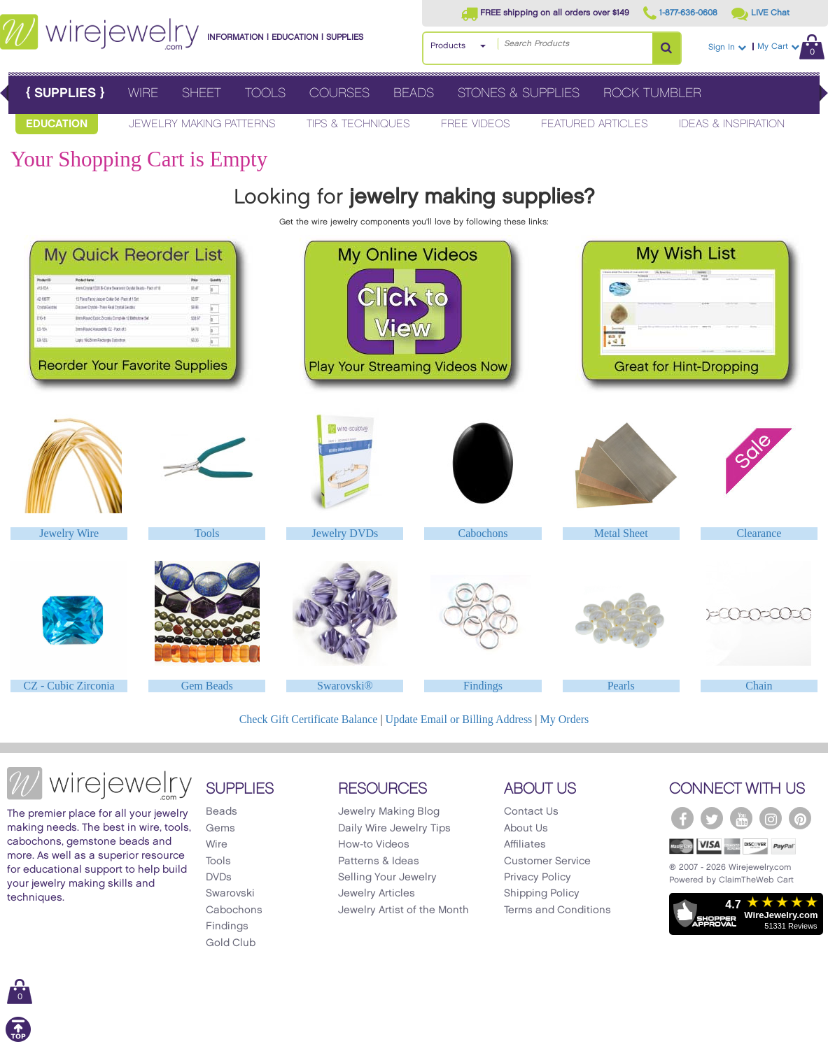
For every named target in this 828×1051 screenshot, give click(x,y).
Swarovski (230, 894)
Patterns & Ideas (378, 861)
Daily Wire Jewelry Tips (394, 829)
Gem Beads (207, 686)
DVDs (219, 877)
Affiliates (525, 845)
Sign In (727, 47)
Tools (265, 93)
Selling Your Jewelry (387, 877)
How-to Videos (373, 845)
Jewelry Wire (69, 533)
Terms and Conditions (557, 910)
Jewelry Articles (376, 894)
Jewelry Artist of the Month (403, 910)
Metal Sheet (621, 533)
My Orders (564, 719)
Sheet (201, 93)
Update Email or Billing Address (459, 719)
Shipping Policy (542, 894)
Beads (413, 93)
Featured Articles (594, 124)
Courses (339, 93)
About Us (526, 829)
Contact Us (531, 812)
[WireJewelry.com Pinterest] (800, 818)
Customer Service (547, 861)
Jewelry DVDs (345, 533)
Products (447, 46)
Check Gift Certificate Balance (308, 719)
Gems (220, 829)
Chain (758, 686)
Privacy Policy (537, 877)
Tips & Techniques (358, 124)
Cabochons (482, 533)
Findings (483, 686)
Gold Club (230, 943)
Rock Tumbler (652, 93)
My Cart (791, 46)
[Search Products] (666, 48)
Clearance (758, 533)
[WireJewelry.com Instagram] (770, 818)
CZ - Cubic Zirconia (68, 686)
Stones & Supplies (519, 93)
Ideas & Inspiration (732, 124)
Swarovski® (345, 686)
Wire (143, 93)
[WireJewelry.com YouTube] (741, 818)
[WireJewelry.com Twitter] (712, 818)
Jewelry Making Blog (389, 812)
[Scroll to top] (18, 1039)
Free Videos (475, 124)
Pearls (621, 686)
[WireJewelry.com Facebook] (682, 818)
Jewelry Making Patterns (202, 124)
